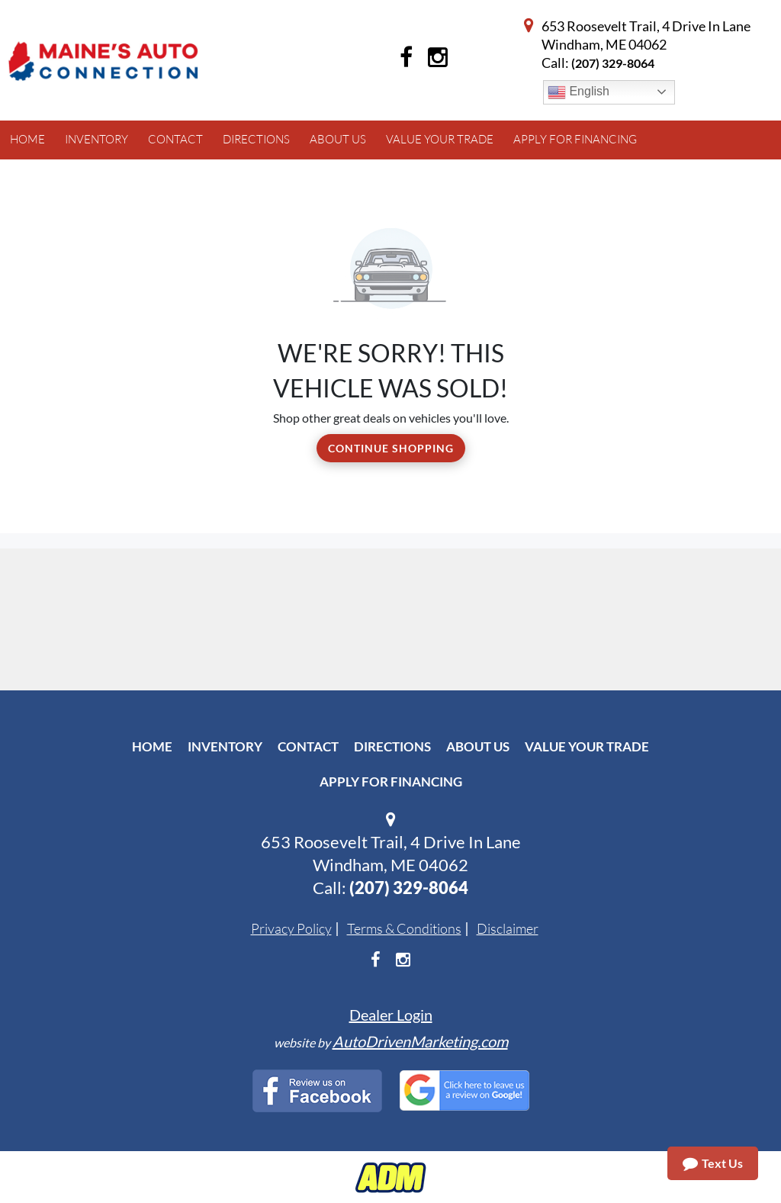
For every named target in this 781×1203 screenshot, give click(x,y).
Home (152, 746)
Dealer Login (390, 1014)
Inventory (225, 746)
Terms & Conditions (404, 928)
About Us (477, 746)
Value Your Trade (587, 746)
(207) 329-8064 (612, 63)
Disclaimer (507, 928)
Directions (392, 746)
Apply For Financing (391, 782)
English (578, 92)
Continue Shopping (391, 448)
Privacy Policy (291, 928)
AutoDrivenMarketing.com (420, 1041)
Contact (308, 746)
